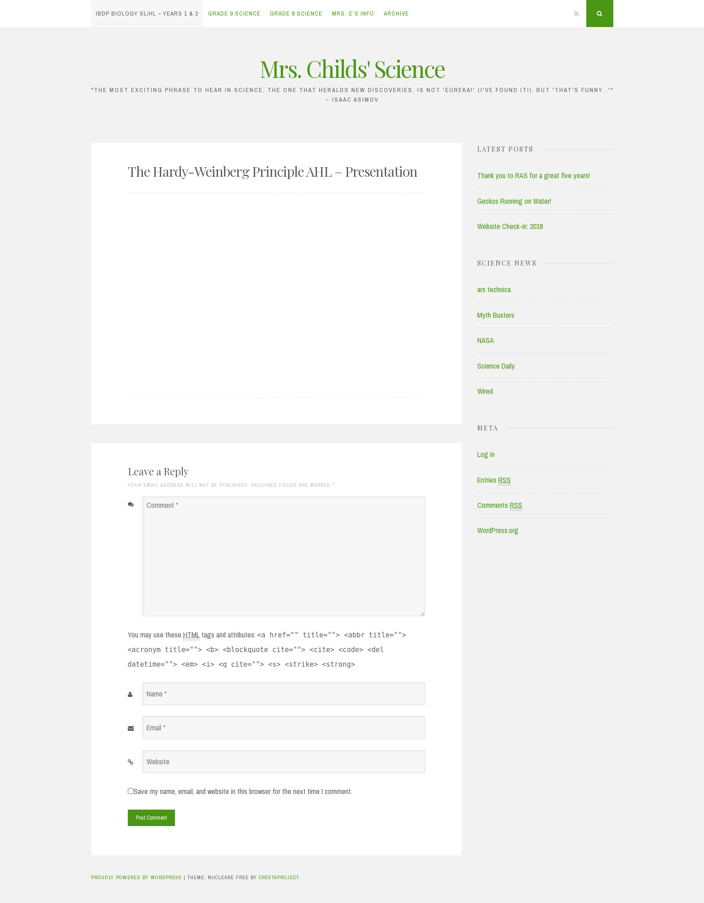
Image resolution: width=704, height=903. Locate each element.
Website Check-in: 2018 (510, 226)
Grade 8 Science (296, 13)
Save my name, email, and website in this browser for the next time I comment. (243, 791)
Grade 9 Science (234, 13)
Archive (396, 13)
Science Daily (496, 366)
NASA (485, 340)
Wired (485, 391)
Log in (486, 454)
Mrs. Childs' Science (352, 68)
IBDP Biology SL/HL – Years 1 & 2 (147, 13)
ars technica (494, 289)
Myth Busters (495, 315)
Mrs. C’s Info (353, 13)
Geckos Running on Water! (514, 201)
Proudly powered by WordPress (136, 877)
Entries (494, 480)
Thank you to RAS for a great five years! (533, 175)
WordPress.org (497, 530)
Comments (499, 505)
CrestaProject (279, 877)
